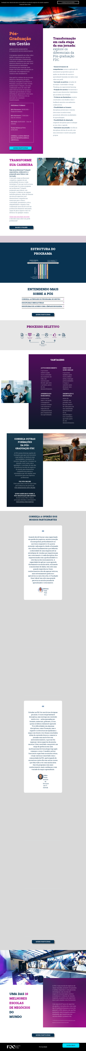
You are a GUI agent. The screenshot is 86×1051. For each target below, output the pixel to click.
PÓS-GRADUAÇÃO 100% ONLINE (25, 487)
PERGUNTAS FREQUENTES (25, 502)
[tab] (43, 299)
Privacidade (43, 1047)
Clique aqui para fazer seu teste (19, 217)
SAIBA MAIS (71, 1045)
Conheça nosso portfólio (68, 2)
